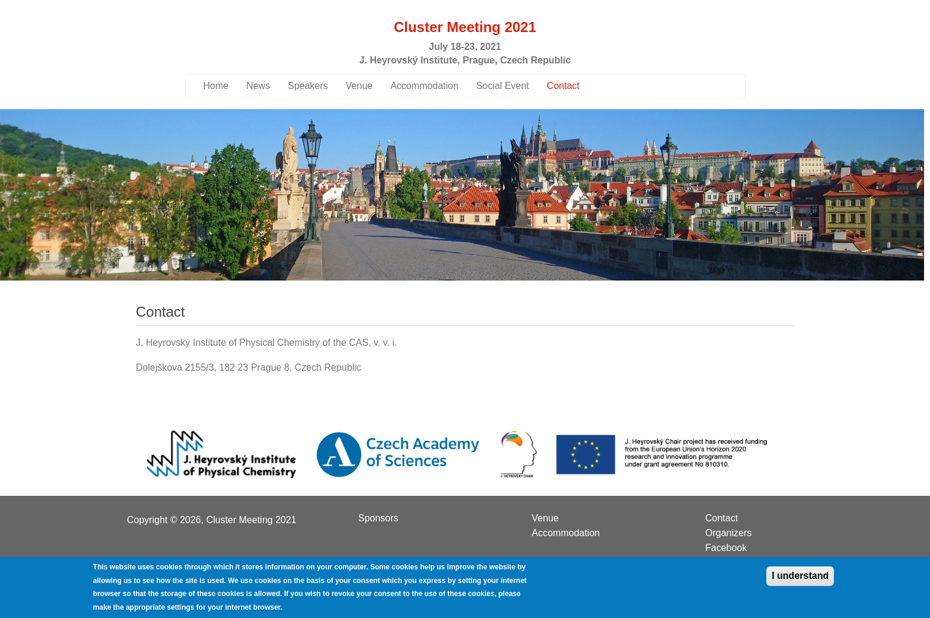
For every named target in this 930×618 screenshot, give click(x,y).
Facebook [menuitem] (726, 548)
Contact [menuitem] (721, 518)
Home (216, 86)
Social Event (502, 86)
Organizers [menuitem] (728, 533)
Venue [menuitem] (545, 518)
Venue (359, 86)
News (258, 86)
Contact (563, 86)
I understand (800, 581)
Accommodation (424, 86)
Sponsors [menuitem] (378, 518)
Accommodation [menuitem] (566, 533)
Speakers (308, 86)
